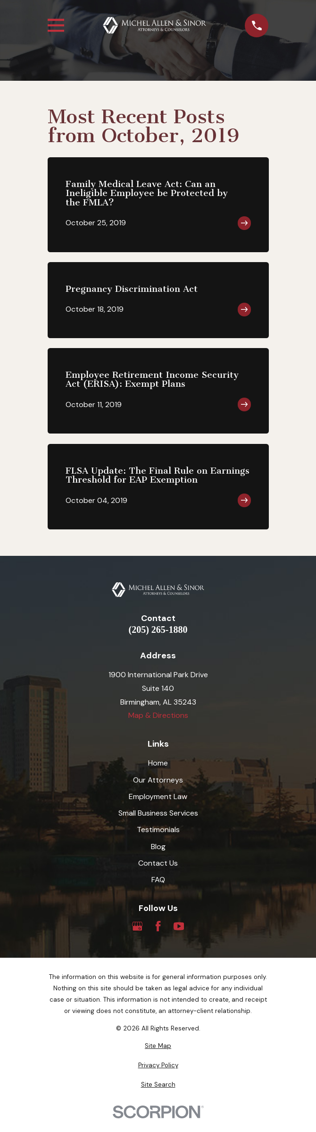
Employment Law (158, 796)
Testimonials (158, 829)
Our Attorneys (158, 780)
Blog (158, 846)
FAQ (158, 880)
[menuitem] (158, 1046)
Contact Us (158, 863)
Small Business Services (158, 813)
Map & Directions (158, 715)
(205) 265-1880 (158, 629)
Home (158, 763)
